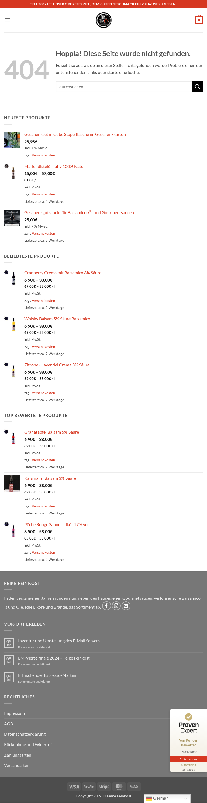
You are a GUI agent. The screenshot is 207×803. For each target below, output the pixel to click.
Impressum (14, 713)
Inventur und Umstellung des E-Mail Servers (59, 640)
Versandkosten (43, 155)
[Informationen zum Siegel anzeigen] (188, 767)
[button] (7, 20)
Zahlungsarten (17, 754)
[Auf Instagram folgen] (116, 605)
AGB (8, 723)
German (157, 798)
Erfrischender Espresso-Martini (47, 675)
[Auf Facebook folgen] (106, 605)
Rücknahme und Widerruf (28, 744)
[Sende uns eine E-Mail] (126, 605)
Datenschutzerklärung (25, 733)
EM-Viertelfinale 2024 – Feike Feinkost (54, 657)
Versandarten (16, 765)
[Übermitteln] (197, 86)
